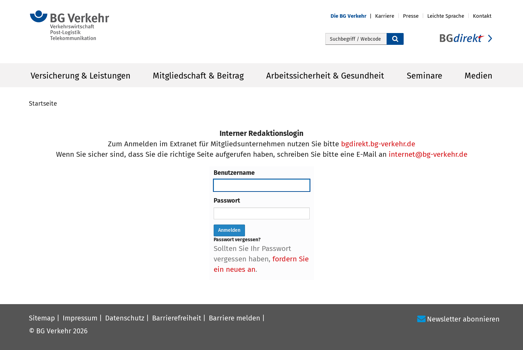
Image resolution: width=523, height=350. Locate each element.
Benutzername (234, 173)
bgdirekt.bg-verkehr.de (378, 143)
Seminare (424, 76)
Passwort (227, 200)
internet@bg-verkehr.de (428, 154)
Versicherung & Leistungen (80, 76)
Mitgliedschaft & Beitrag (198, 76)
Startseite (43, 103)
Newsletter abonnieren (463, 319)
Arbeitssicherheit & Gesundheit (325, 76)
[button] (353, 16)
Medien (478, 76)
